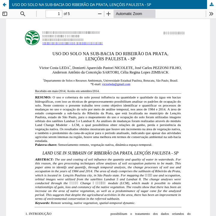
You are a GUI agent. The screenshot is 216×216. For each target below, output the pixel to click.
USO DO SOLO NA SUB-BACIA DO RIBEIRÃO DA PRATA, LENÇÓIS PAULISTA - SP (81, 4)
